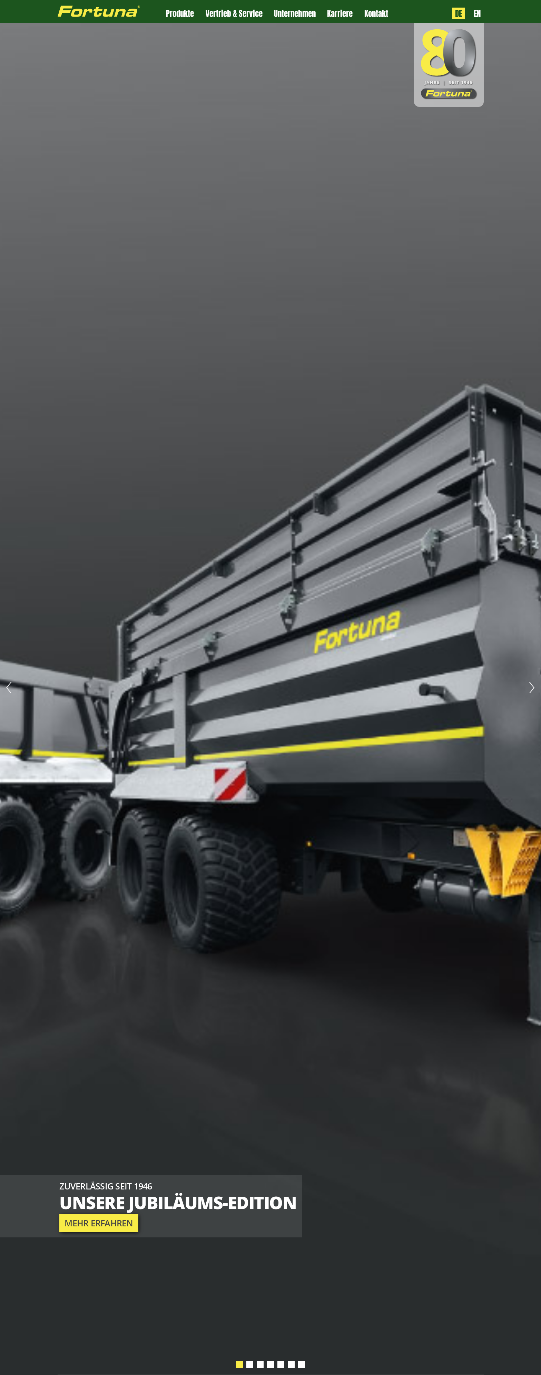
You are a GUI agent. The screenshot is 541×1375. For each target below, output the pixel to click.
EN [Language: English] (477, 13)
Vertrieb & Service (234, 14)
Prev (8, 687)
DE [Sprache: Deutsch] (458, 13)
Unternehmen (295, 14)
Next (532, 687)
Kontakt (376, 14)
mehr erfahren (99, 1223)
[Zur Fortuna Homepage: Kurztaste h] (112, 12)
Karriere (340, 14)
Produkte (180, 14)
